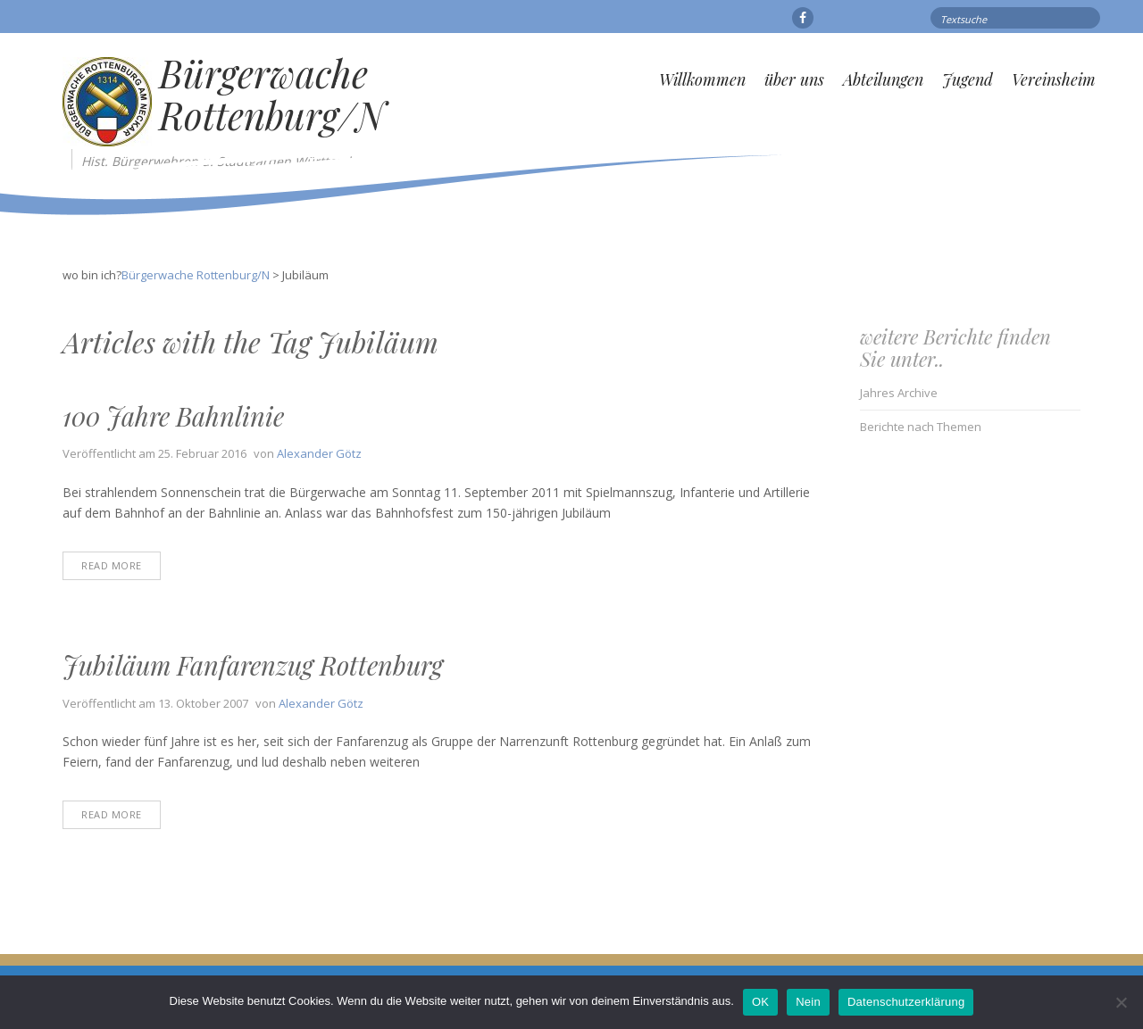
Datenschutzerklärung (905, 1001)
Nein (808, 1001)
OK (760, 1001)
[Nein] (1121, 1002)
